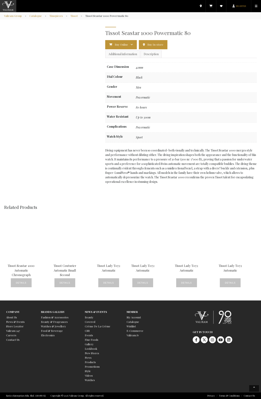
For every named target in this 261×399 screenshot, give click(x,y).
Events (89, 335)
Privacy (211, 395)
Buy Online (121, 44)
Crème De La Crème (97, 326)
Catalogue (35, 16)
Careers (11, 335)
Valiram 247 (13, 330)
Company (13, 312)
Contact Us (13, 339)
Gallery (89, 344)
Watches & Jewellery (53, 326)
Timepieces (56, 16)
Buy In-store (155, 44)
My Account (134, 317)
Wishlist (131, 326)
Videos (89, 375)
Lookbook (91, 348)
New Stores (92, 353)
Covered (90, 321)
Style (88, 371)
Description (151, 54)
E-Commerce (135, 330)
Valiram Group (13, 16)
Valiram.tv (133, 335)
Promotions (92, 366)
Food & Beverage (52, 330)
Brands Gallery (53, 312)
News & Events (15, 321)
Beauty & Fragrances (54, 321)
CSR (87, 330)
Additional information (122, 54)
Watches (90, 380)
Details (21, 283)
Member (132, 312)
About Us (11, 317)
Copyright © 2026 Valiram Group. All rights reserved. (77, 395)
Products (90, 362)
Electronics (48, 335)
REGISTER (241, 6)
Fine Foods (91, 339)
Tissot (74, 16)
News (88, 357)
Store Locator (15, 326)
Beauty (89, 317)
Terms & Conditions (229, 395)
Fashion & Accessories (55, 317)
